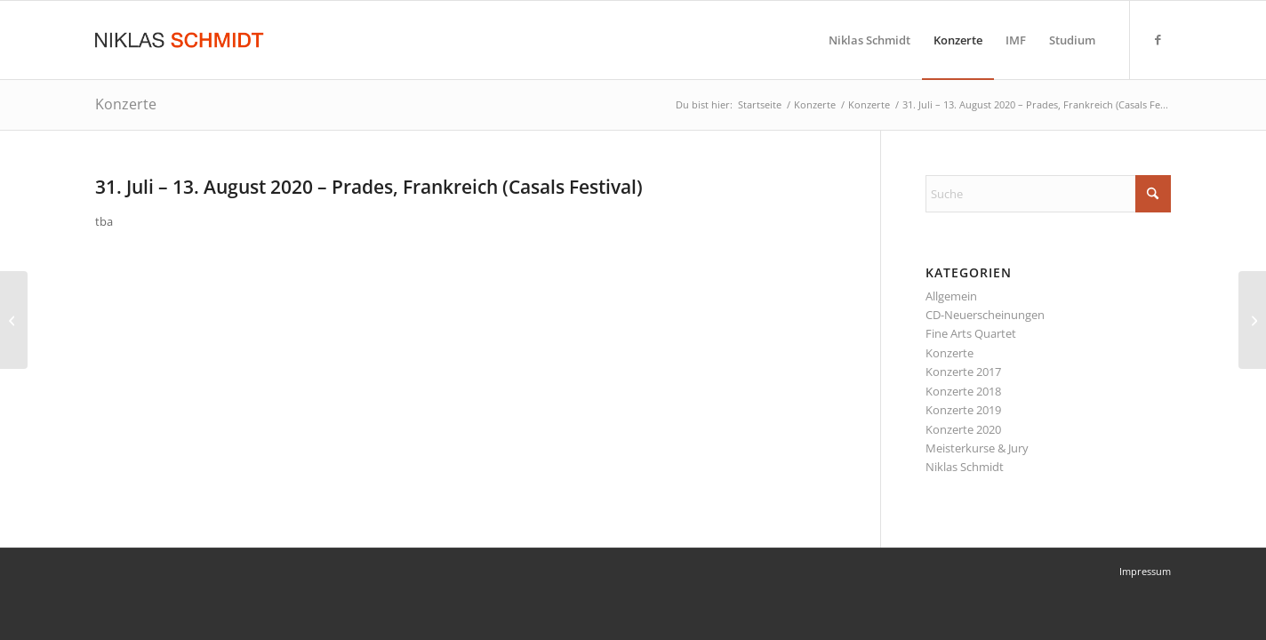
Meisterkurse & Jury (977, 448)
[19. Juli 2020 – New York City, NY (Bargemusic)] (14, 320)
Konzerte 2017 (963, 372)
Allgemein (951, 296)
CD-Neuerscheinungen (985, 315)
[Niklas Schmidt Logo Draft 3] (180, 40)
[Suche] (1048, 193)
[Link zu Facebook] (1157, 39)
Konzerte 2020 (963, 429)
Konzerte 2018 (963, 391)
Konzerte (125, 104)
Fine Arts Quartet (970, 333)
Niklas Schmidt (964, 467)
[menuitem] (869, 40)
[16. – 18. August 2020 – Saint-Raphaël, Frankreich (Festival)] (1252, 320)
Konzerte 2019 (963, 410)
